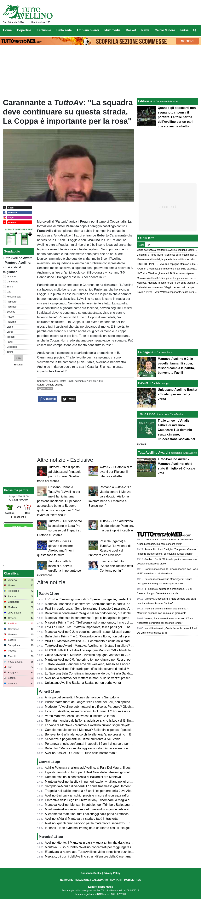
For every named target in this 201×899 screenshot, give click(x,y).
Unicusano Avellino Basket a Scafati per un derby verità (83, 682)
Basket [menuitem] (131, 30)
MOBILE (129, 879)
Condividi (47, 399)
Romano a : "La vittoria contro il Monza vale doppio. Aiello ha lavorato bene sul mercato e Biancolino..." (110, 496)
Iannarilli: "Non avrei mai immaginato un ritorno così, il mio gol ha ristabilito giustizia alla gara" (109, 828)
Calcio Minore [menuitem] (165, 30)
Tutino (10, 351)
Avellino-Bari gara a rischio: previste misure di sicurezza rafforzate (90, 795)
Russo (10, 316)
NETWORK (66, 879)
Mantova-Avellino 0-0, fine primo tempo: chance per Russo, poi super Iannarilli (98, 659)
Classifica (11, 573)
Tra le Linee (146, 414)
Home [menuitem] (7, 30)
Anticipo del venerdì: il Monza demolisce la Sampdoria (82, 697)
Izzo (9, 291)
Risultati (18, 364)
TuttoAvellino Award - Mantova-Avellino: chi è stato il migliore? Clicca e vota (96, 645)
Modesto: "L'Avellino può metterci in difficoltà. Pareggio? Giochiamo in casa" (97, 706)
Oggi (141, 244)
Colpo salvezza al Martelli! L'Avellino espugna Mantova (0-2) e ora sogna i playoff (100, 655)
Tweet (69, 399)
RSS (138, 879)
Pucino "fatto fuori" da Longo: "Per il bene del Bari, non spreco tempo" (93, 702)
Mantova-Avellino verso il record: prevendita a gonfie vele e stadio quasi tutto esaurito (103, 809)
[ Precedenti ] (18, 516)
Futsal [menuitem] (184, 30)
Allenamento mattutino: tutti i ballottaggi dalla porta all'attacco (87, 814)
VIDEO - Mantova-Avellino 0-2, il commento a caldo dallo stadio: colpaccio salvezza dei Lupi (108, 641)
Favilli (10, 341)
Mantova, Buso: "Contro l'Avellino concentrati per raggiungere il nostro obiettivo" (99, 847)
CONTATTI (116, 879)
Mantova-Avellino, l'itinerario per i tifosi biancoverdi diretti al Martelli (91, 668)
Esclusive (52, 381)
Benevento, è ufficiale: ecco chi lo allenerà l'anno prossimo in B (88, 734)
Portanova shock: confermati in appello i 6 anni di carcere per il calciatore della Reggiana (106, 743)
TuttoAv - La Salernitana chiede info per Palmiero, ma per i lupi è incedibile (117, 525)
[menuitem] (195, 30)
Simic (10, 286)
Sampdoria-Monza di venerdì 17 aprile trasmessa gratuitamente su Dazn (95, 786)
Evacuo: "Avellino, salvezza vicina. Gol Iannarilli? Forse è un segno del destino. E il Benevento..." (111, 711)
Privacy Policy (112, 873)
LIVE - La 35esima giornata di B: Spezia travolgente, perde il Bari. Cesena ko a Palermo (105, 599)
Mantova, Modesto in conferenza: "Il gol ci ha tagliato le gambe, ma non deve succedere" (106, 617)
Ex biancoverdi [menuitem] (88, 30)
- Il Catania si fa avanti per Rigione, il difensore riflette (116, 471)
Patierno (11, 321)
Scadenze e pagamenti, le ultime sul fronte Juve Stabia (82, 739)
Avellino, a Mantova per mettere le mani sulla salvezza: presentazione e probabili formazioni (108, 678)
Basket (143, 383)
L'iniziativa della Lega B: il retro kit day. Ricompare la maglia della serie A (95, 800)
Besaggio (12, 346)
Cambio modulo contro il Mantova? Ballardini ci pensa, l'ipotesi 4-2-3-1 (93, 729)
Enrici (10, 331)
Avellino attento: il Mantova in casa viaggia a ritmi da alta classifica (90, 842)
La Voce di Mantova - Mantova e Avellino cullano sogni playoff (87, 725)
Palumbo (12, 306)
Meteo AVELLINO (19, 527)
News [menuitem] (145, 30)
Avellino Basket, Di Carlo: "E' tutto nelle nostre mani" (81, 753)
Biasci (10, 326)
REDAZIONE (82, 879)
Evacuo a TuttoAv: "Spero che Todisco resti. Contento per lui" (117, 566)
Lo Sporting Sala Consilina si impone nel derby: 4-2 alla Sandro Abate (93, 673)
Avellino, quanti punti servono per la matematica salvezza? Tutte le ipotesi (95, 823)
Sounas (11, 311)
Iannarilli (11, 276)
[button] (18, 358)
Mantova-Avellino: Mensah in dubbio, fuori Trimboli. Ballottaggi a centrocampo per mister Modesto (112, 804)
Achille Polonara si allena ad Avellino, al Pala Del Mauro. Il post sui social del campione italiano (110, 767)
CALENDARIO (99, 879)
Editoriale (145, 101)
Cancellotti (12, 281)
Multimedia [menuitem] (112, 30)
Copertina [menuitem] (24, 30)
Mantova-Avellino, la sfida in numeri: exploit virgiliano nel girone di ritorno (95, 781)
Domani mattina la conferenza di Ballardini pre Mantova (83, 777)
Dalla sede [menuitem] (64, 30)
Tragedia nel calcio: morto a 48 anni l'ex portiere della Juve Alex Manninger (96, 790)
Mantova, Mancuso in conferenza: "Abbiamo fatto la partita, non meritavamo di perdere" (105, 604)
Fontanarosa (14, 296)
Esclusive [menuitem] (44, 30)
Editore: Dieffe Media (100, 886)
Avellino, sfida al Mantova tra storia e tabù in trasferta (81, 818)
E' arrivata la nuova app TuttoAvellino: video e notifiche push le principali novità (99, 851)
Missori (11, 336)
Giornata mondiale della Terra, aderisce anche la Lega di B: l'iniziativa (92, 720)
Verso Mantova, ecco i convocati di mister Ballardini (80, 716)
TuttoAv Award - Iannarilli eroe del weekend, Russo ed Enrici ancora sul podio (98, 664)
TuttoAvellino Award (153, 452)
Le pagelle (145, 352)
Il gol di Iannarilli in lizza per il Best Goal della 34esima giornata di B (91, 772)
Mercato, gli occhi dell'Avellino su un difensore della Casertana (88, 856)
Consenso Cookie (91, 873)
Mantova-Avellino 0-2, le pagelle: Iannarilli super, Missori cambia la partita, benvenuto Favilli (108, 631)
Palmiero (12, 301)
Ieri (148, 244)
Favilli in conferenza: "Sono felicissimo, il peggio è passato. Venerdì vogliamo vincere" (104, 608)
